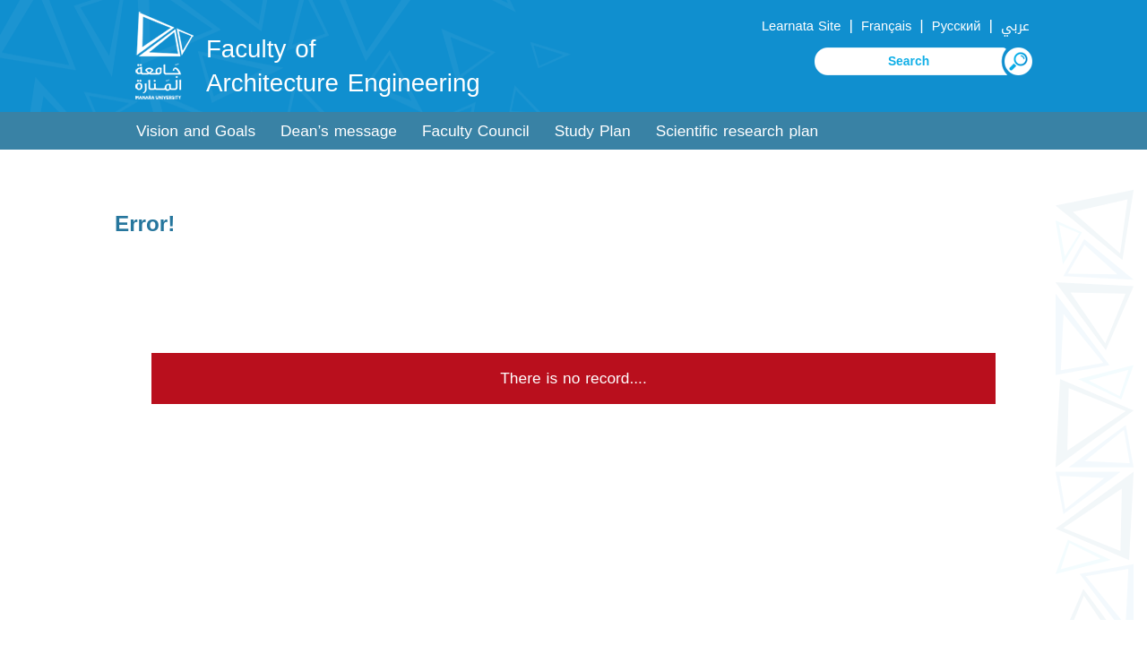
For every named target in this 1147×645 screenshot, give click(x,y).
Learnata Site (801, 26)
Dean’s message (338, 131)
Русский (956, 26)
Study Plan (593, 131)
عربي (1015, 26)
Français (886, 26)
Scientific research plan (737, 131)
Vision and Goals (195, 131)
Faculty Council (476, 131)
